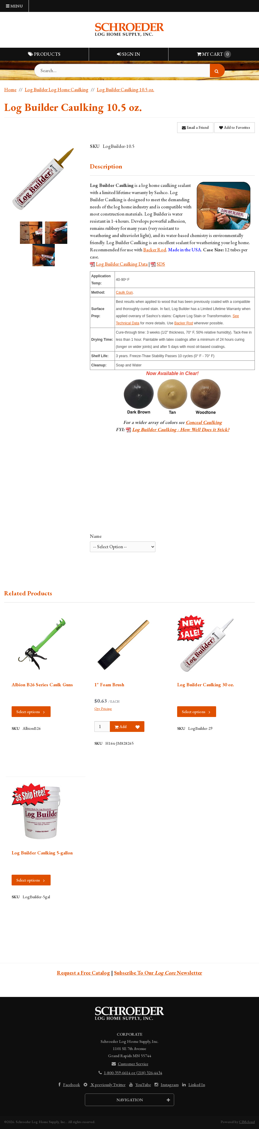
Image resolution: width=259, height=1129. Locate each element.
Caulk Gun (124, 292)
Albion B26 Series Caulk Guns (42, 685)
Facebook (68, 1084)
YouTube (139, 1084)
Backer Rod (154, 250)
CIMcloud (247, 1121)
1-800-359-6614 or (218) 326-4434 (129, 1072)
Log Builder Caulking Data (122, 264)
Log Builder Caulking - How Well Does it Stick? (180, 429)
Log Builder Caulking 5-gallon (42, 853)
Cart (214, 54)
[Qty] (102, 726)
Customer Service (129, 1063)
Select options (31, 711)
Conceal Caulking (204, 422)
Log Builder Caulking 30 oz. (205, 685)
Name (96, 536)
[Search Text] (129, 70)
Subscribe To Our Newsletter (158, 972)
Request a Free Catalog (83, 972)
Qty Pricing (103, 708)
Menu (14, 6)
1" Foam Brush (109, 685)
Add (121, 726)
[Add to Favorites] (137, 726)
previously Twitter (104, 1084)
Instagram (166, 1084)
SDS (161, 264)
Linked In (193, 1084)
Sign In (128, 54)
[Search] (217, 70)
